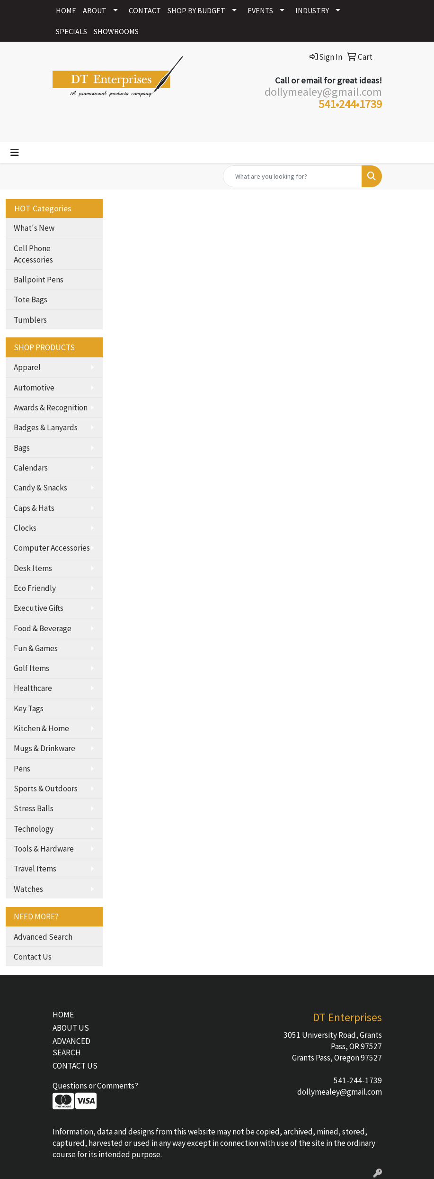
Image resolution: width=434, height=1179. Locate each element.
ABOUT (94, 10)
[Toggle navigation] (15, 152)
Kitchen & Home (41, 728)
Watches (28, 889)
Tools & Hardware (44, 848)
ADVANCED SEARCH (71, 1047)
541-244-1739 (358, 1080)
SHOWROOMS (116, 31)
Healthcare (33, 688)
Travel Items (35, 868)
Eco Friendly (35, 588)
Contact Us (33, 957)
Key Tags (29, 708)
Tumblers (30, 320)
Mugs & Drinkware (44, 748)
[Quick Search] (292, 176)
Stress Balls (33, 808)
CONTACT (145, 10)
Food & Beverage (42, 628)
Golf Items (31, 668)
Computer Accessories (52, 548)
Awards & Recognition (51, 407)
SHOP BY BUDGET (196, 10)
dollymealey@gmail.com (339, 1092)
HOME (66, 10)
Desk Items (33, 568)
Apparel (27, 367)
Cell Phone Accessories (33, 254)
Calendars (31, 468)
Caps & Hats (34, 508)
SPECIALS (71, 31)
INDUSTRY (312, 10)
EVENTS (260, 10)
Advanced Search (43, 937)
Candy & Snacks (40, 487)
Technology (33, 829)
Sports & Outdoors (46, 788)
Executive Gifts (38, 608)
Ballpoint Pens (38, 279)
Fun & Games (36, 648)
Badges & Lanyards (46, 427)
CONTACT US (75, 1066)
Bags (22, 448)
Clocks (25, 528)
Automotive (34, 387)
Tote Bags (30, 299)
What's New (34, 228)
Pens (22, 768)
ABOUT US (71, 1028)
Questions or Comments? (95, 1085)
